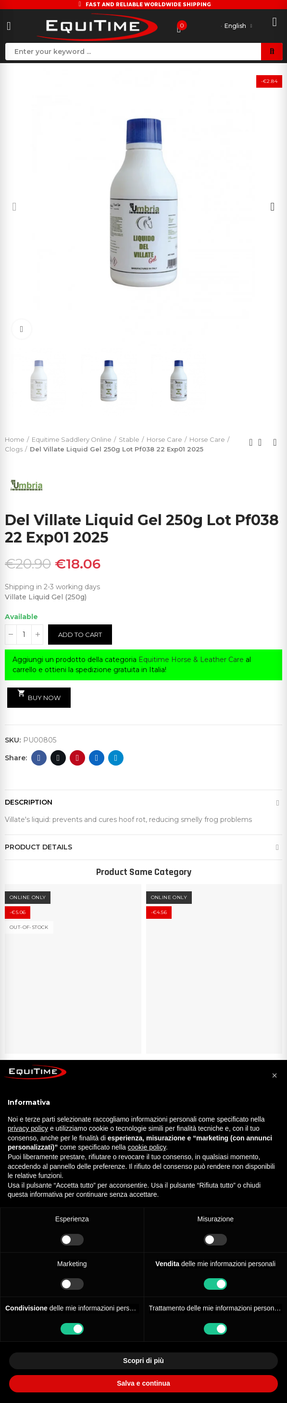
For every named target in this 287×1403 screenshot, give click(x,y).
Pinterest (77, 758)
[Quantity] (24, 634)
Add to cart (80, 634)
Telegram (116, 758)
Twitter (58, 758)
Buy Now (39, 695)
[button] (14, 207)
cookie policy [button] (147, 1147)
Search (272, 51)
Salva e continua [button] (143, 1383)
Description (28, 802)
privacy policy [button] (28, 1128)
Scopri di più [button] (143, 1360)
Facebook (39, 758)
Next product (275, 442)
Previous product (251, 442)
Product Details (38, 847)
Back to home (263, 442)
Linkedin (97, 758)
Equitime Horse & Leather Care (191, 659)
